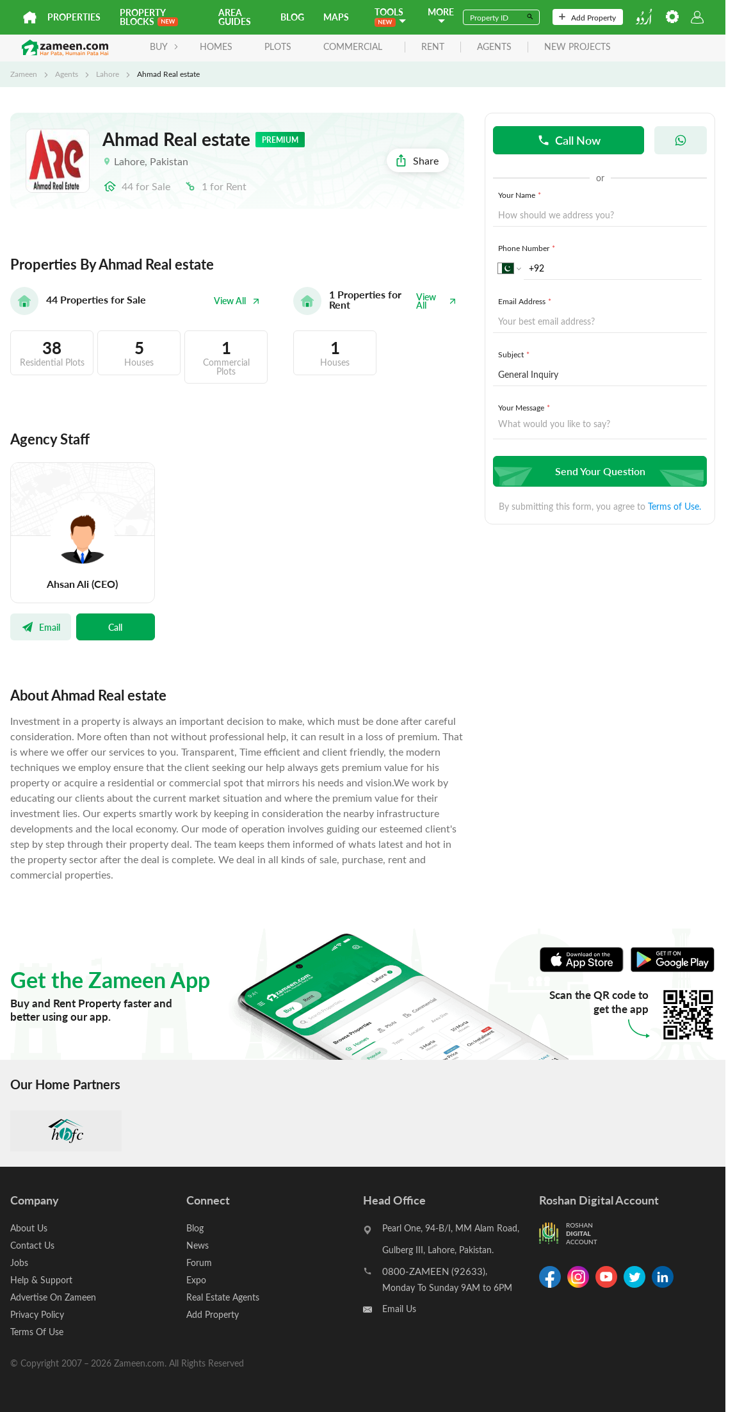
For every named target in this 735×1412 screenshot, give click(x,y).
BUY (164, 46)
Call (115, 627)
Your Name (521, 195)
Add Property (587, 17)
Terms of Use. (674, 506)
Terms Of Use (36, 1332)
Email (40, 627)
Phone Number (528, 248)
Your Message (525, 407)
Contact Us (32, 1245)
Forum (199, 1262)
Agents (66, 74)
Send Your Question (598, 471)
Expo (196, 1280)
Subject (515, 354)
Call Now (569, 140)
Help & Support (41, 1280)
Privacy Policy (37, 1314)
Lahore (107, 74)
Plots (277, 46)
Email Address (526, 301)
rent (432, 47)
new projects (577, 47)
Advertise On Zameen (53, 1297)
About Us (28, 1228)
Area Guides (234, 17)
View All (237, 301)
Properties (74, 17)
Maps (336, 17)
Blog (292, 17)
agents (494, 47)
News (197, 1245)
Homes (216, 46)
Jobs (19, 1262)
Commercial (352, 46)
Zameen (23, 74)
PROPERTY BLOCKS (149, 17)
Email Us (399, 1308)
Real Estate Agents (222, 1297)
